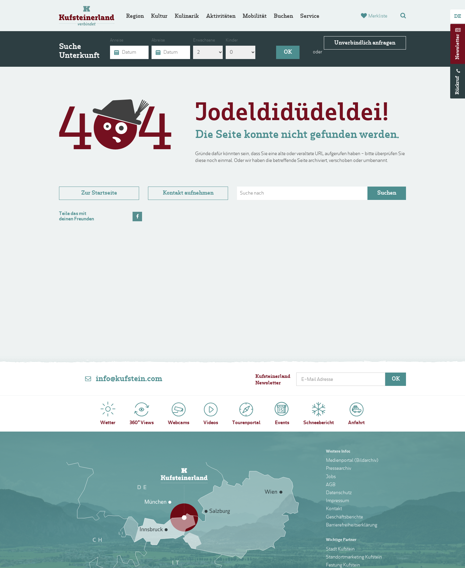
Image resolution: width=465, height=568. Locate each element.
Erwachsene (204, 41)
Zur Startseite (99, 193)
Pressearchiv (338, 468)
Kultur (159, 16)
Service (309, 16)
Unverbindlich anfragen (370, 52)
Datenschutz (339, 493)
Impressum (337, 501)
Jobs (331, 477)
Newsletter (458, 47)
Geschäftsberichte (344, 517)
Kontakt (334, 509)
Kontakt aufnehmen (188, 193)
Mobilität (255, 16)
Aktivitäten (220, 16)
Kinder (232, 41)
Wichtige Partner (341, 540)
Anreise (116, 41)
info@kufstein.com (129, 379)
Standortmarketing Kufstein (354, 557)
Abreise (158, 41)
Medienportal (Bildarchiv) (352, 460)
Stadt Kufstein (340, 549)
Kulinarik (187, 16)
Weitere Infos (338, 452)
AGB (330, 485)
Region (135, 16)
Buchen (283, 16)
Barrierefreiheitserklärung (351, 525)
